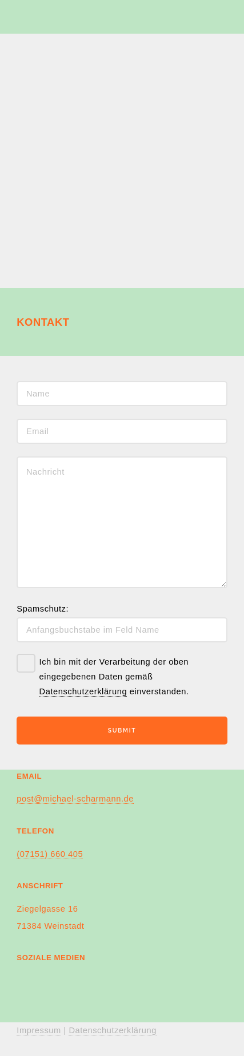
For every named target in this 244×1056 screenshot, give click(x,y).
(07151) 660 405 (50, 854)
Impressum (39, 1030)
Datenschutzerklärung (83, 691)
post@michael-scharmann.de (75, 798)
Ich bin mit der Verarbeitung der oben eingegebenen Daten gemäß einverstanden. (114, 676)
